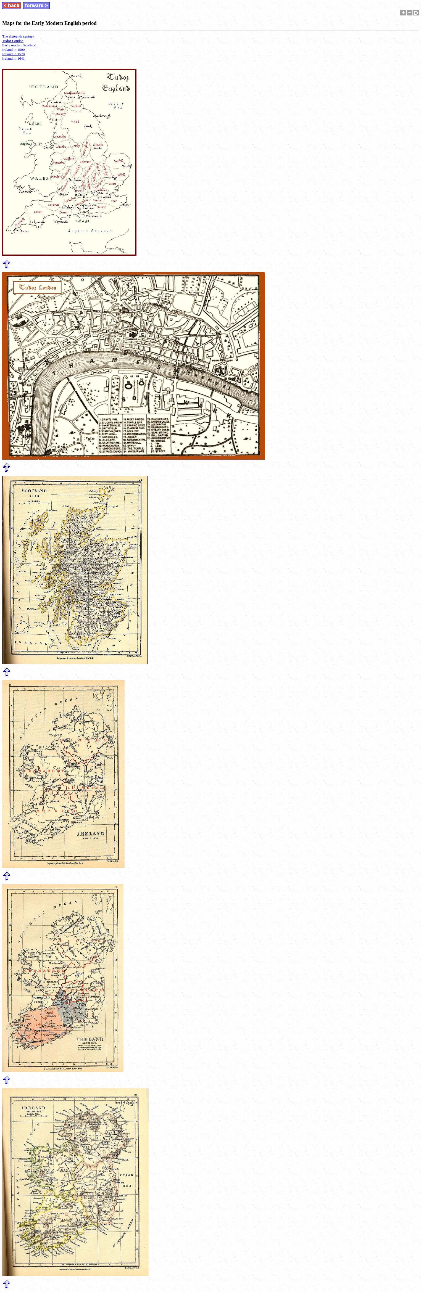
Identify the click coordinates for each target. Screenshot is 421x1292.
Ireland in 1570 (13, 54)
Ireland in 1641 (13, 58)
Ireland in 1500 (13, 49)
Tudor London (12, 41)
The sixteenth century (18, 36)
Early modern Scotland (19, 45)
